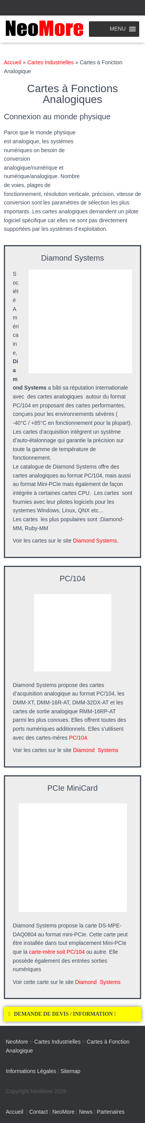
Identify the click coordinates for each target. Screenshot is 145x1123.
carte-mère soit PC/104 (57, 952)
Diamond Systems (95, 540)
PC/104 (78, 738)
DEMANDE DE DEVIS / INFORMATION (65, 1014)
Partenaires (111, 1112)
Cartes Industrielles (50, 62)
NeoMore (63, 1112)
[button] (72, 1014)
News (85, 1112)
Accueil (12, 62)
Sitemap (70, 1071)
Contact (38, 1112)
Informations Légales (31, 1071)
